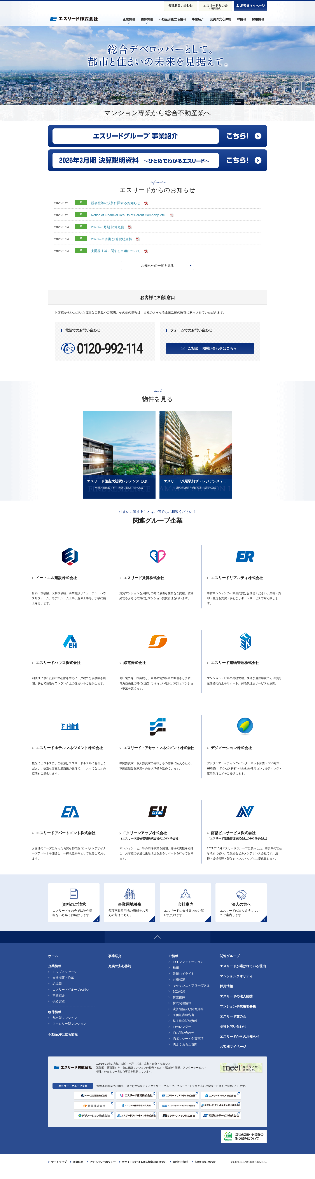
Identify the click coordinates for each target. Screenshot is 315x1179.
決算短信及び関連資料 (188, 1018)
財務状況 (179, 988)
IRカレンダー (182, 1036)
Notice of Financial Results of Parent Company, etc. (128, 215)
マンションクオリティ (236, 985)
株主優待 (179, 1006)
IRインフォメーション (188, 971)
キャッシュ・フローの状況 (191, 994)
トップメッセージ (64, 981)
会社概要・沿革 (63, 987)
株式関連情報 (182, 1012)
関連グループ (230, 965)
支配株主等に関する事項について (115, 251)
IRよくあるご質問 (185, 1053)
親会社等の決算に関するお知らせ (115, 203)
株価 (176, 977)
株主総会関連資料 (185, 1030)
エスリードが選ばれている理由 (243, 975)
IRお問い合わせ (183, 1042)
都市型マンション (64, 1027)
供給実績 (58, 1010)
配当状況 (179, 1000)
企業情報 (54, 975)
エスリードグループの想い (70, 998)
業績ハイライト (183, 983)
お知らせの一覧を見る (157, 265)
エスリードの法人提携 (236, 1005)
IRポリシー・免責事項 (188, 1047)
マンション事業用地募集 (238, 1015)
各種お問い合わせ (233, 1035)
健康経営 (78, 1171)
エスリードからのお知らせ (239, 1046)
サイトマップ (59, 1171)
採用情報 (226, 995)
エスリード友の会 (233, 1025)
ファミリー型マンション (69, 1033)
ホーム (53, 965)
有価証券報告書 (183, 1024)
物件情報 (54, 1021)
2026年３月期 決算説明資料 (111, 239)
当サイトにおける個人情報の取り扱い (144, 1171)
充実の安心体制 (119, 975)
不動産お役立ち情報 (63, 1043)
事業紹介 (58, 1004)
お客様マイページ (233, 1056)
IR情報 (173, 965)
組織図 (57, 993)
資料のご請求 (180, 1171)
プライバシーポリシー (102, 1171)
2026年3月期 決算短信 (107, 227)
